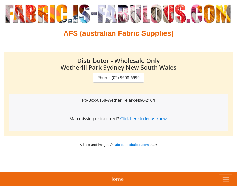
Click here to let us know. (144, 118)
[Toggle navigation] (226, 179)
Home (116, 179)
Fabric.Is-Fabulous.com (131, 144)
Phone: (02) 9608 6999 (118, 77)
